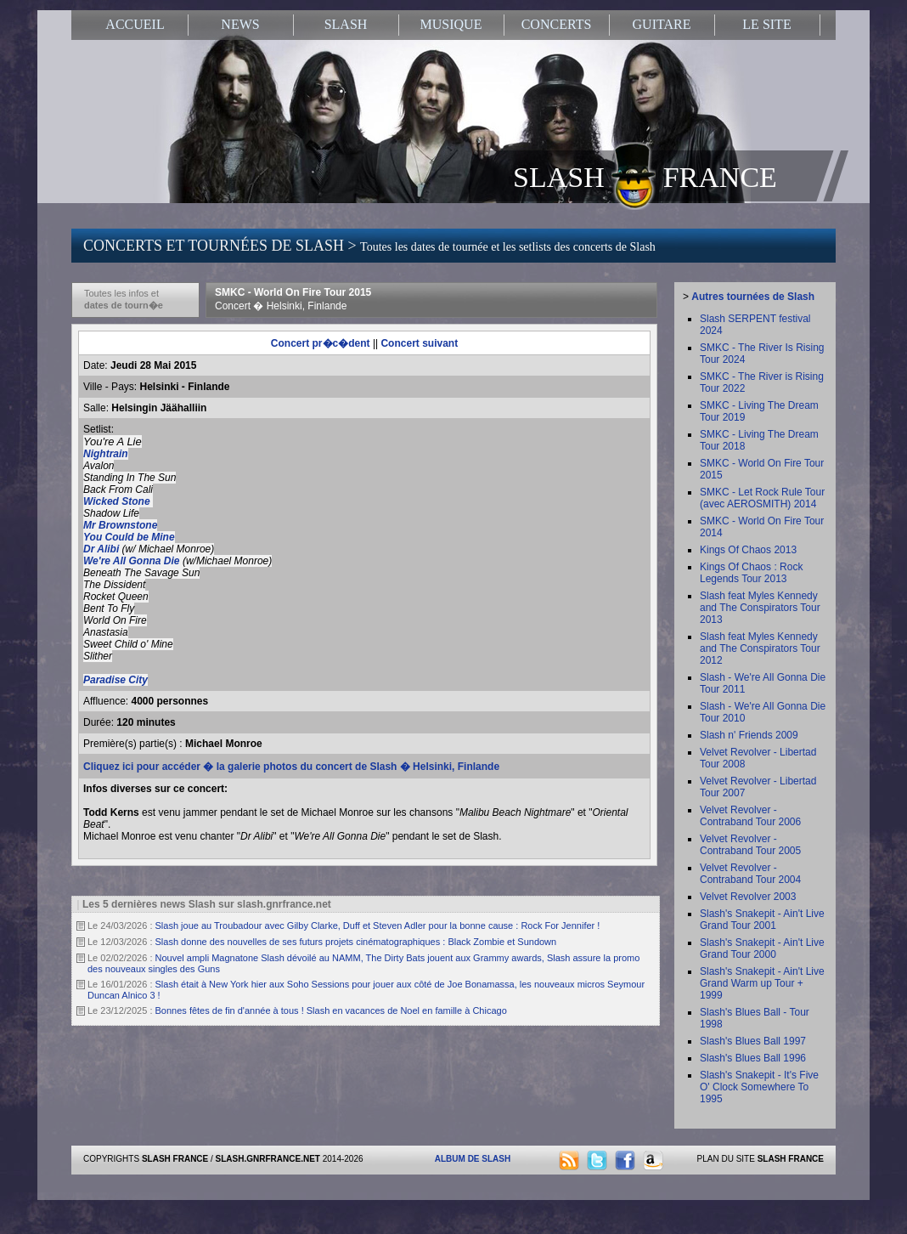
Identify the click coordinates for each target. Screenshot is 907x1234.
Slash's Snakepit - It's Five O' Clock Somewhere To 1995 (759, 1087)
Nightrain (105, 454)
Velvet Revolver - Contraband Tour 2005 (750, 845)
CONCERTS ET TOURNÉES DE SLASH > (369, 245)
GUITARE (662, 24)
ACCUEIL (134, 24)
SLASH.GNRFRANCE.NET (268, 1158)
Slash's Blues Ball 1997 (753, 1041)
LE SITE (766, 24)
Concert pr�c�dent (320, 343)
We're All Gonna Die (131, 561)
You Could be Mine (129, 537)
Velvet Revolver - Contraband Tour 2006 (750, 816)
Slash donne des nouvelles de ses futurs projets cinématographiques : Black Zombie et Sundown (356, 942)
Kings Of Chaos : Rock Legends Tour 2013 (751, 573)
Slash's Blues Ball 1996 (753, 1058)
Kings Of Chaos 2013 (748, 550)
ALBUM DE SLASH (472, 1158)
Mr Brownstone (120, 525)
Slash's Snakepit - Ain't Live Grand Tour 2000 (762, 948)
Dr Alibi (102, 549)
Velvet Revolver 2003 (748, 897)
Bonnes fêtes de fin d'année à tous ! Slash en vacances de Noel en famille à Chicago (331, 1010)
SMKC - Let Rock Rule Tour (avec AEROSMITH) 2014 (762, 498)
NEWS (240, 24)
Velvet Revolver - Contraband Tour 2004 (750, 874)
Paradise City (115, 680)
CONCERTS (556, 24)
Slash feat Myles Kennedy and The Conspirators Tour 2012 (760, 648)
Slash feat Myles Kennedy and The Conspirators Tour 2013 (760, 607)
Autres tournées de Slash (752, 297)
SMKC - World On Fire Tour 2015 (293, 299)
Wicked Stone (118, 501)
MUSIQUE (451, 24)
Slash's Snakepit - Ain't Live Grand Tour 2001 (762, 919)
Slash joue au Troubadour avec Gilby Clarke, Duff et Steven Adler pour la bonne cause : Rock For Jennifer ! (377, 925)
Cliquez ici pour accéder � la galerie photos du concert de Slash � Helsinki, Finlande (291, 767)
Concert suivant (419, 343)
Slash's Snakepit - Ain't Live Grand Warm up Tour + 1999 (762, 983)
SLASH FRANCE (645, 175)
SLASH (346, 24)
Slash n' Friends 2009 (749, 735)
